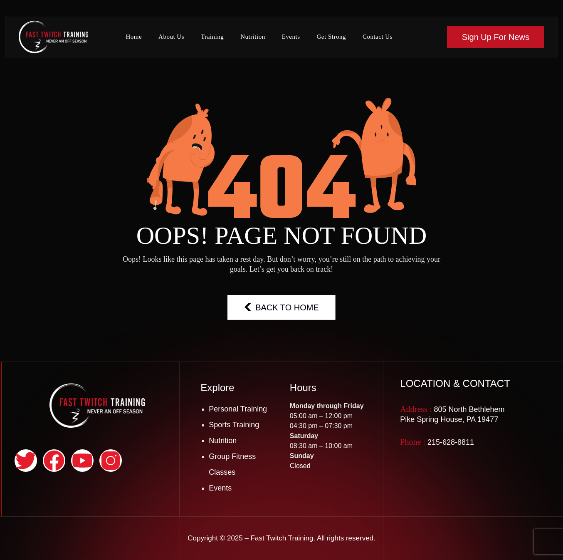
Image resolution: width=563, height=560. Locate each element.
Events (291, 37)
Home (134, 37)
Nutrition (252, 37)
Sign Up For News (495, 37)
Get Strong (331, 37)
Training (212, 37)
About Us (171, 37)
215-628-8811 (450, 442)
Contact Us (378, 37)
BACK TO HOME (281, 307)
